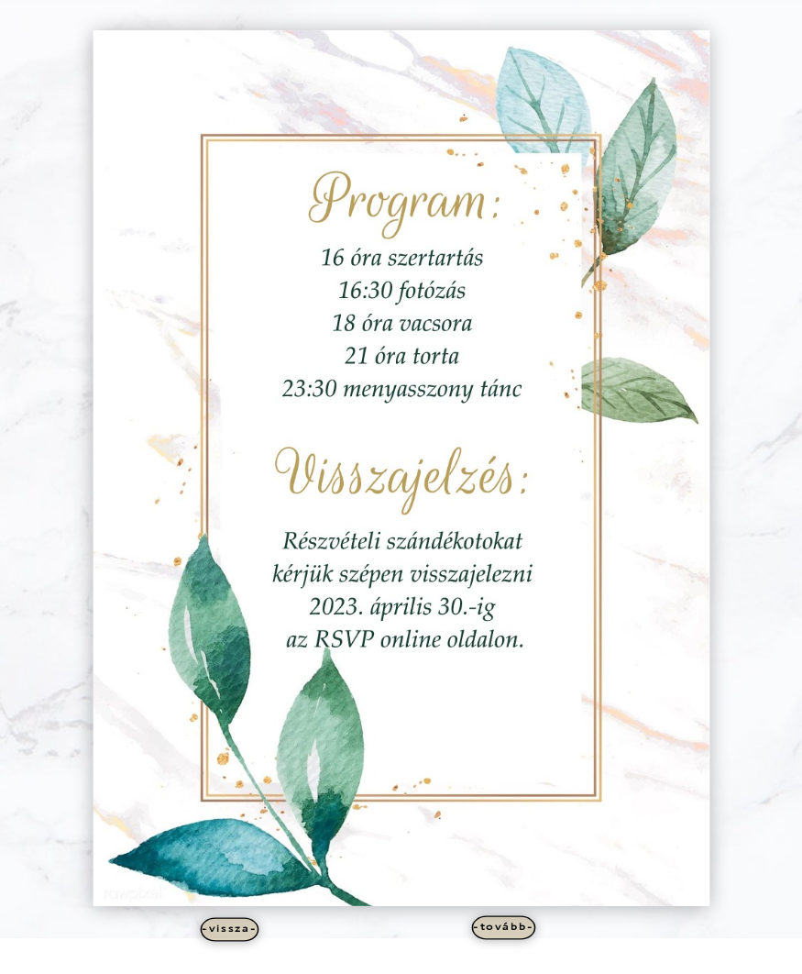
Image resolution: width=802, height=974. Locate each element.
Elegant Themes (372, 956)
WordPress (476, 956)
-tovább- (503, 928)
